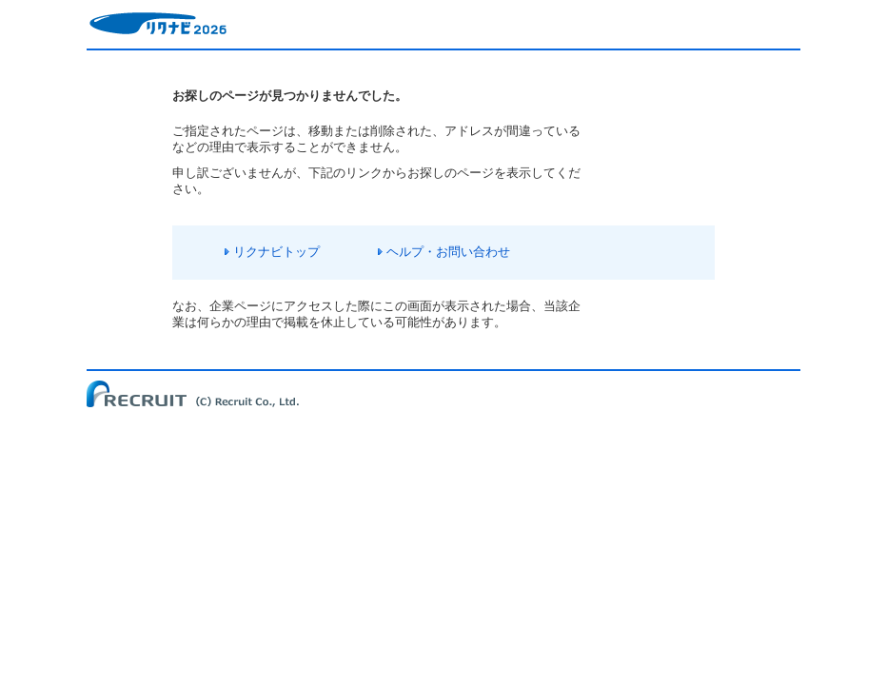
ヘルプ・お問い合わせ (448, 252)
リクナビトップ (276, 252)
